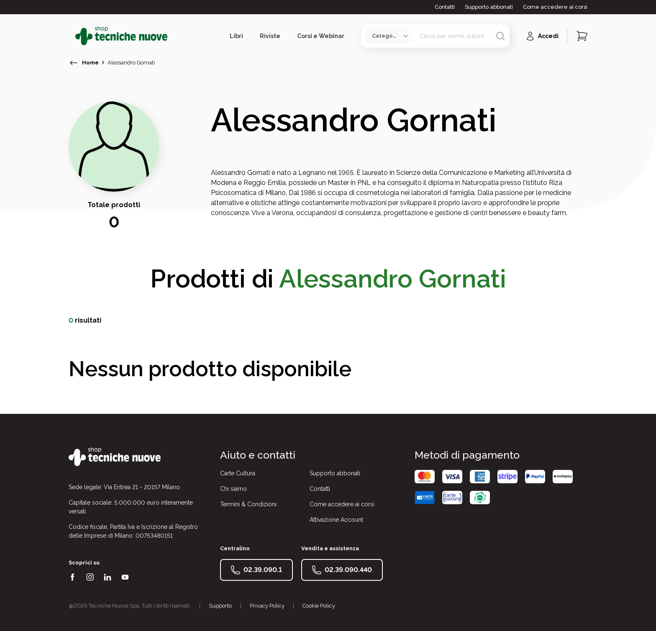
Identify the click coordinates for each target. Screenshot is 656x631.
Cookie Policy (318, 606)
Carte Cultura (237, 473)
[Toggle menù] (72, 36)
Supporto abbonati (489, 7)
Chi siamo (233, 488)
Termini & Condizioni (248, 504)
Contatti (445, 7)
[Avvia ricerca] (500, 36)
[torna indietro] (74, 63)
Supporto (220, 606)
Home (90, 62)
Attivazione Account (336, 519)
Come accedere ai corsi (555, 7)
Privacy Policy (267, 606)
